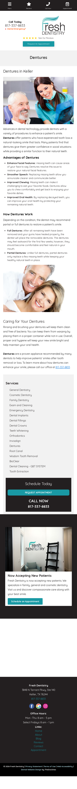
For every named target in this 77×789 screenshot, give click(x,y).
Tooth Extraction (19, 471)
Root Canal (16, 451)
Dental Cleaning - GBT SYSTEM (27, 466)
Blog (38, 738)
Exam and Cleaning (21, 405)
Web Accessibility (65, 766)
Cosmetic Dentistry (21, 395)
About (38, 734)
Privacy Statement (33, 766)
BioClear (14, 461)
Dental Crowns (18, 425)
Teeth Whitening (19, 430)
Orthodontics (17, 435)
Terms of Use (50, 766)
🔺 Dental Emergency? (15, 29)
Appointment (38, 750)
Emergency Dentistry (22, 410)
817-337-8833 (15, 25)
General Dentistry (20, 390)
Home (38, 730)
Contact (38, 746)
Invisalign (15, 440)
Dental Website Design (31, 770)
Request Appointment (38, 492)
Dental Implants (19, 415)
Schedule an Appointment (25, 601)
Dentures (15, 446)
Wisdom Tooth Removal (24, 456)
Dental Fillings (18, 420)
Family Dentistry (19, 400)
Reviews (38, 742)
